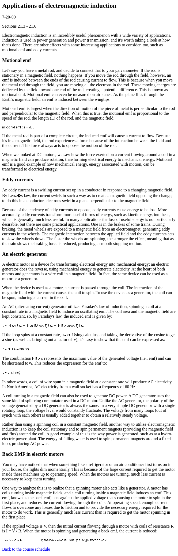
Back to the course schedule (26, 549)
